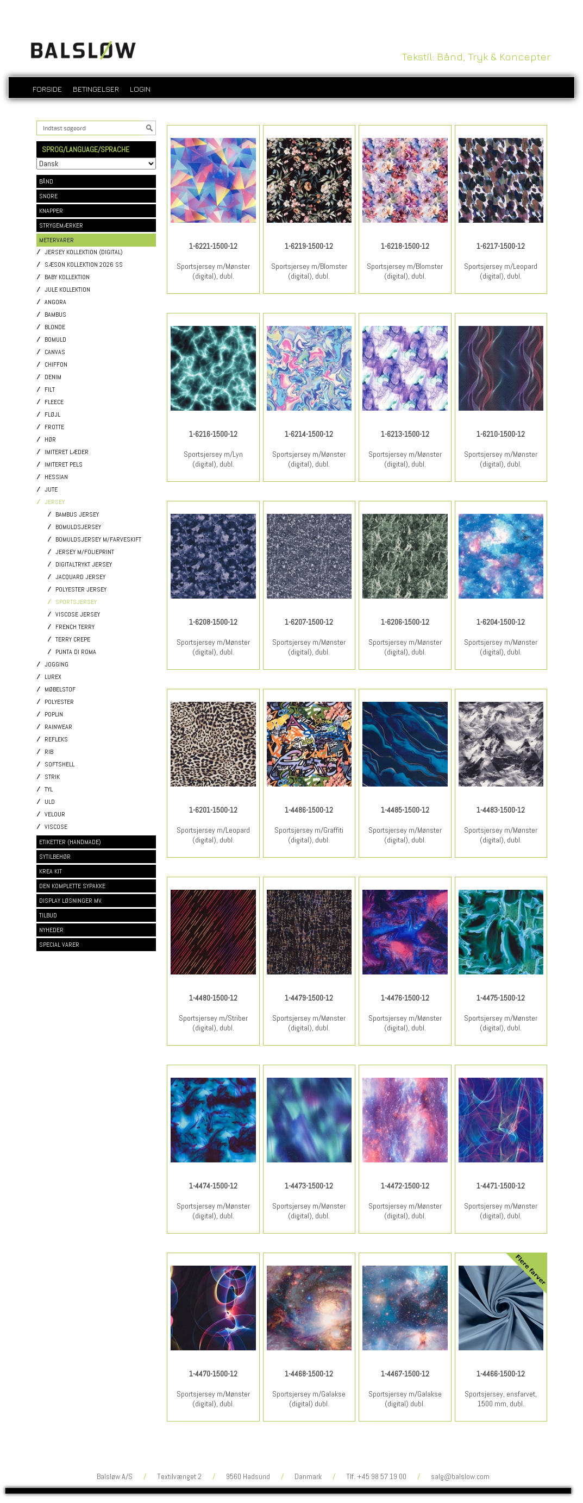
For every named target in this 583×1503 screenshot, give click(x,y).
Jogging (56, 665)
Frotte (54, 427)
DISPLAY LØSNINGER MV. (70, 900)
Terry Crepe (72, 640)
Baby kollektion (67, 277)
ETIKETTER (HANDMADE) (70, 842)
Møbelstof (60, 690)
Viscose (56, 827)
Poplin (54, 714)
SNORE (48, 196)
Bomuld (55, 340)
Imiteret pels (64, 465)
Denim (53, 377)
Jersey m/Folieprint (84, 552)
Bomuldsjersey (78, 527)
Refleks (56, 739)
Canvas (55, 352)
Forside (47, 88)
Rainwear (58, 727)
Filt (50, 390)
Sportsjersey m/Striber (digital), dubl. (213, 1023)
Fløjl (52, 415)
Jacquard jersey (80, 577)
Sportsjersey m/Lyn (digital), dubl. (213, 459)
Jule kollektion (67, 290)
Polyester (59, 702)
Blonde (55, 327)
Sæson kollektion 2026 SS (84, 265)
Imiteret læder (67, 452)
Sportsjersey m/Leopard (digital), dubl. (500, 271)
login (140, 88)
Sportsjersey (76, 602)
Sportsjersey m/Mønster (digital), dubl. (213, 271)
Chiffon (56, 365)
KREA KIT (50, 871)
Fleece (54, 402)
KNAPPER (51, 210)
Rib (49, 752)
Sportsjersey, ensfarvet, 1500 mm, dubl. (501, 1398)
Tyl (49, 789)
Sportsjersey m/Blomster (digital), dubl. (309, 271)
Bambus (55, 315)
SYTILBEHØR (55, 856)
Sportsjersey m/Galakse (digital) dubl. (309, 1398)
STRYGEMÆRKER (61, 225)
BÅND (46, 181)
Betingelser (96, 88)
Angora (55, 302)
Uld (50, 802)
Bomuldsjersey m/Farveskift (98, 540)
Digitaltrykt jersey (83, 565)
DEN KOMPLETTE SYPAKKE (72, 886)
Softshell (59, 764)
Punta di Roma (75, 652)
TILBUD (48, 915)
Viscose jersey (77, 615)
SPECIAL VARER (59, 944)
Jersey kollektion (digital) (84, 252)
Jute (51, 490)
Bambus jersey (77, 515)
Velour (55, 814)
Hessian (56, 477)
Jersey (55, 502)
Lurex (53, 677)
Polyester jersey (80, 590)
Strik (52, 777)
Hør (50, 440)
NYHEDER (51, 930)
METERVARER (56, 240)
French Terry (75, 627)
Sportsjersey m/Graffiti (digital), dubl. (308, 835)
